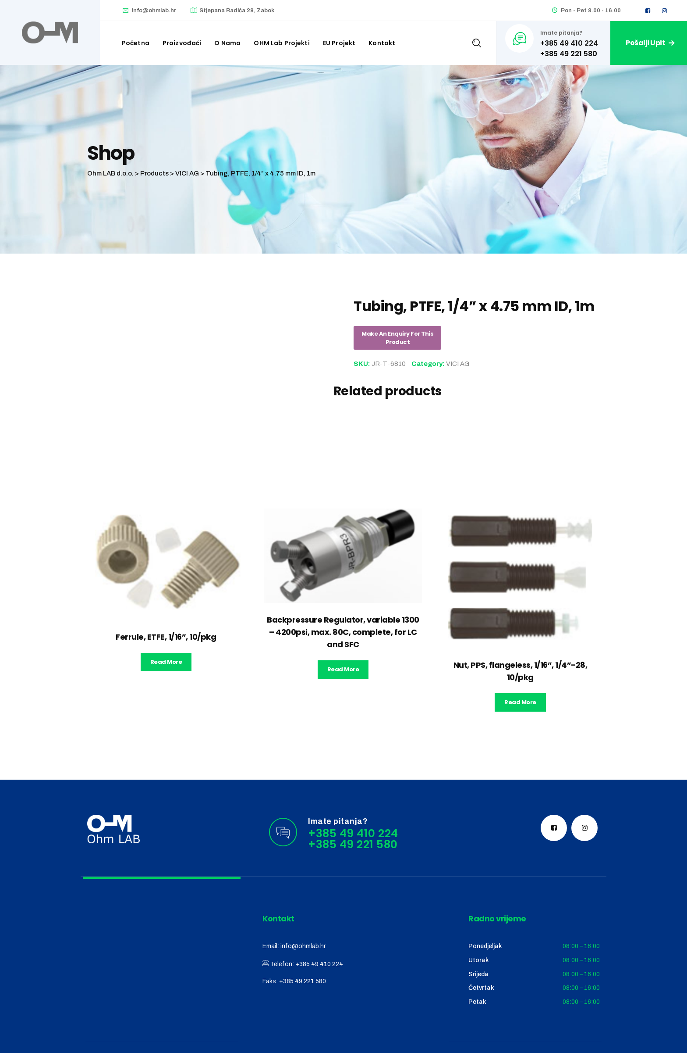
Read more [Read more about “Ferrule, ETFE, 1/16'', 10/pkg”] (166, 662)
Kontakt (381, 43)
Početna (135, 43)
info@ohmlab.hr (154, 10)
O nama (227, 43)
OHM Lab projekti (281, 43)
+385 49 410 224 (319, 964)
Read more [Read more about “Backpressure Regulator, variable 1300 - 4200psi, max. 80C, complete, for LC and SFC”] (343, 669)
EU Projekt (339, 43)
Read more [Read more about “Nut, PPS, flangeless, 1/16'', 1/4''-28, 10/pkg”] (520, 702)
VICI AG (457, 363)
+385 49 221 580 (302, 981)
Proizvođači (182, 43)
